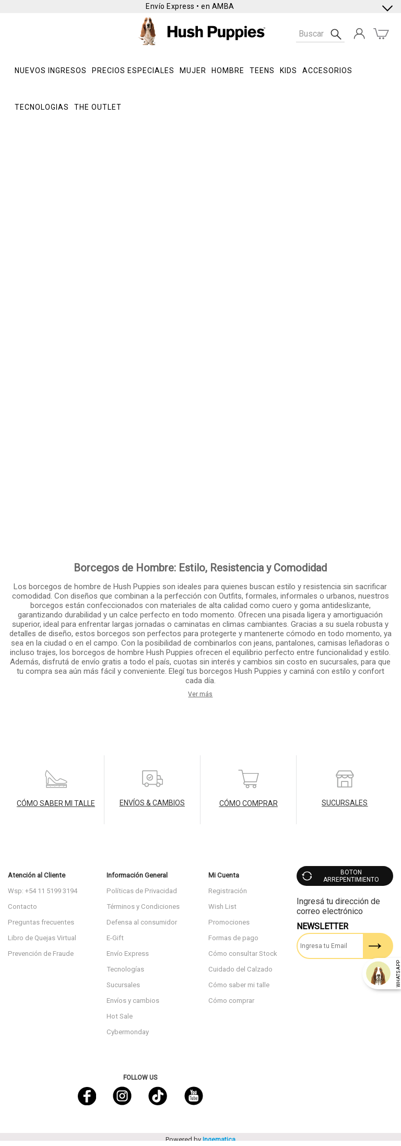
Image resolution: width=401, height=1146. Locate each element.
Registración (227, 891)
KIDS (288, 70)
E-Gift (115, 938)
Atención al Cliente (36, 875)
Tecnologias (42, 107)
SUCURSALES (345, 803)
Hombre (227, 70)
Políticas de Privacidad (142, 891)
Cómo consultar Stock (242, 953)
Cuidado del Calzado (240, 969)
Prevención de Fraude (41, 953)
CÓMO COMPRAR (248, 803)
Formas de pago (233, 938)
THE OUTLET (98, 107)
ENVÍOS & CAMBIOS (152, 803)
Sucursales (123, 985)
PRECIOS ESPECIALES (133, 70)
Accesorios (327, 70)
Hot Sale (120, 1016)
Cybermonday (128, 1032)
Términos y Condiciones (143, 906)
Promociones (229, 922)
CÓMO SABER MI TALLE (56, 803)
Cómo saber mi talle (238, 985)
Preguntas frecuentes (41, 922)
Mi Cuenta (223, 875)
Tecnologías (125, 969)
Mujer (193, 70)
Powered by (200, 1139)
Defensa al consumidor (142, 922)
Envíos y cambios (133, 1000)
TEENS (262, 70)
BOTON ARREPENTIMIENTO (351, 876)
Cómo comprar (231, 1000)
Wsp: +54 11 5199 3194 (42, 891)
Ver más (200, 694)
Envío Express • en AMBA (190, 6)
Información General (137, 875)
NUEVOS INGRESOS (51, 70)
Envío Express (128, 953)
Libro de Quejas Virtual (42, 938)
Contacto (22, 906)
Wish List (222, 906)
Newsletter (322, 926)
